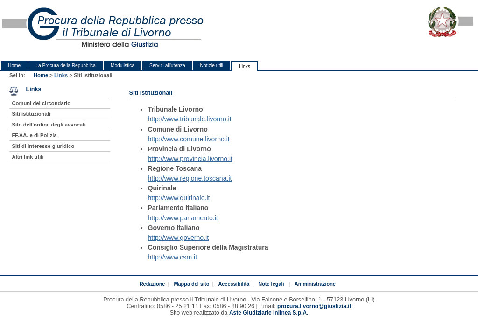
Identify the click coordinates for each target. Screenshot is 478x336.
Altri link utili (27, 157)
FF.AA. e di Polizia (34, 135)
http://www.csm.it (172, 257)
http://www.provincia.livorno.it (190, 158)
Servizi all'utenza (167, 65)
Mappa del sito (191, 284)
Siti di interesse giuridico (43, 146)
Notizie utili (211, 65)
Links (244, 66)
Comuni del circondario (41, 103)
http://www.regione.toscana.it (190, 178)
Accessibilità (233, 284)
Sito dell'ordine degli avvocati (48, 124)
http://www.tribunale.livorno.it (189, 119)
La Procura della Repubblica (65, 65)
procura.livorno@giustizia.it (314, 306)
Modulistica (122, 65)
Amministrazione (315, 284)
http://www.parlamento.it (183, 218)
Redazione (152, 284)
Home (14, 65)
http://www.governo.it (178, 237)
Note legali (271, 284)
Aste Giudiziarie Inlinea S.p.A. (269, 312)
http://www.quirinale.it (179, 198)
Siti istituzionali (31, 114)
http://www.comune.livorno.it (188, 139)
